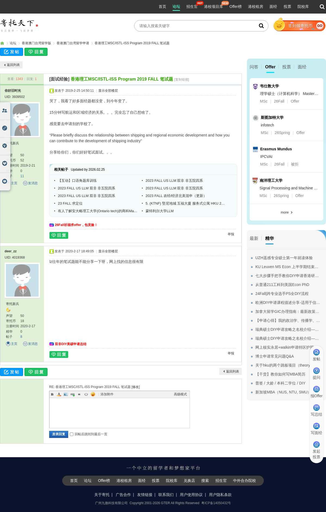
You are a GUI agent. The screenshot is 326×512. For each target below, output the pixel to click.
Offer (270, 67)
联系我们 (166, 494)
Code (86, 394)
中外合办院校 (244, 480)
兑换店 (189, 480)
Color (59, 394)
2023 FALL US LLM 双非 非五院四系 (174, 181)
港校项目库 (213, 6)
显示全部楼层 (108, 91)
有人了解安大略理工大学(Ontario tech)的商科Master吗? (98, 211)
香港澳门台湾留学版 (36, 43)
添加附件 (107, 394)
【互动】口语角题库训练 (77, 181)
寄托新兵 (12, 143)
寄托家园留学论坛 (2, 43)
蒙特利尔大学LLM (160, 211)
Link (72, 394)
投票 (287, 6)
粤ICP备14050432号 (216, 503)
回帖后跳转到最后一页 (88, 434)
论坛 (176, 6)
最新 (254, 238)
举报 (231, 234)
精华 (269, 238)
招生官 (192, 6)
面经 (273, 6)
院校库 (303, 6)
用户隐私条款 (220, 494)
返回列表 (13, 65)
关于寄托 (101, 494)
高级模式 (180, 394)
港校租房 (255, 6)
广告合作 (123, 494)
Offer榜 (236, 6)
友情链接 (144, 494)
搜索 (205, 480)
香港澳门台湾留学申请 (73, 43)
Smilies (93, 394)
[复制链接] (181, 79)
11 (22, 176)
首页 (162, 6)
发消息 (33, 183)
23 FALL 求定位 (70, 203)
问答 (254, 67)
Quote (79, 394)
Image (65, 394)
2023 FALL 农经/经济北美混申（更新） (176, 196)
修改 (135, 387)
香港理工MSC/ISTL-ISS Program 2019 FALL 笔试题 (132, 43)
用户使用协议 (191, 494)
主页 (14, 183)
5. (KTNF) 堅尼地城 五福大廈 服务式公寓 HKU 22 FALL (185, 203)
